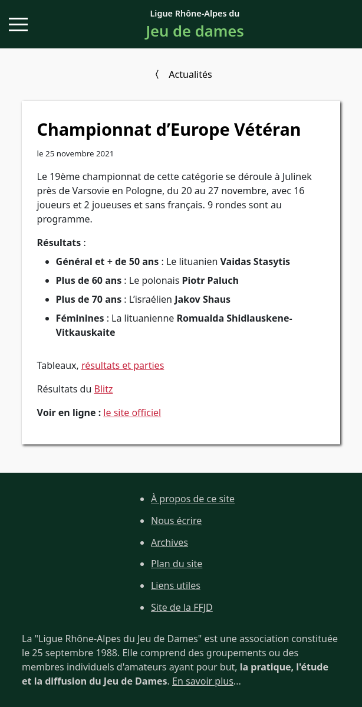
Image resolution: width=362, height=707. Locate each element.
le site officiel (132, 412)
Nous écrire (176, 520)
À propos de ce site (193, 498)
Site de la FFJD (182, 607)
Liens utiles (175, 585)
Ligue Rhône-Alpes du (195, 25)
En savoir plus (202, 681)
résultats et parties (122, 365)
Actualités (190, 74)
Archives (169, 542)
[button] (18, 24)
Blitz (103, 388)
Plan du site (176, 563)
